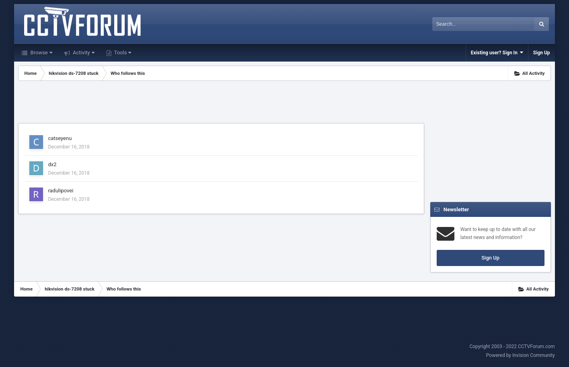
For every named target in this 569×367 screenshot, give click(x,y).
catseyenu (60, 138)
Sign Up (541, 53)
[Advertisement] (221, 103)
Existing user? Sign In (497, 52)
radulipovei (60, 191)
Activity (83, 52)
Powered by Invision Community (520, 355)
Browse (40, 52)
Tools (122, 52)
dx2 (52, 164)
